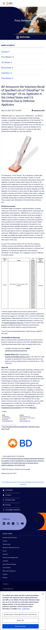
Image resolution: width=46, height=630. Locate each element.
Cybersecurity (6, 544)
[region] (23, 610)
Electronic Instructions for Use (11, 547)
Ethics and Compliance (9, 571)
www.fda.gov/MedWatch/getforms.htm (17, 357)
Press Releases (6, 57)
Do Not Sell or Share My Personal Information (20, 614)
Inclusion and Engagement (10, 557)
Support (5, 574)
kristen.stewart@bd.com (25, 420)
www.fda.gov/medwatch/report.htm (16, 350)
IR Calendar (5, 62)
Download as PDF (38, 110)
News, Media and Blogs (9, 564)
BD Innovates (6, 67)
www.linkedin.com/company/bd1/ (11, 408)
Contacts (7, 495)
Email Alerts (5, 73)
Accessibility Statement (11, 510)
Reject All (20, 620)
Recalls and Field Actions (10, 537)
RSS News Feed (9, 500)
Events (4, 551)
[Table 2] (23, 416)
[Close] (43, 594)
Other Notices (6, 78)
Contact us (5, 584)
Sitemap (7, 505)
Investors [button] (23, 37)
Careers (5, 541)
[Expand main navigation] (4, 3)
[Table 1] (23, 283)
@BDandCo (33, 408)
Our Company (7, 567)
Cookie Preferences (8, 588)
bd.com (11, 405)
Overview (4, 52)
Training (5, 577)
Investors (5, 554)
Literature (5, 561)
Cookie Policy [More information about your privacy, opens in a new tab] (26, 609)
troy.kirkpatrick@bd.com (7, 420)
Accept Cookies (20, 626)
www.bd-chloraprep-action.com (13, 323)
